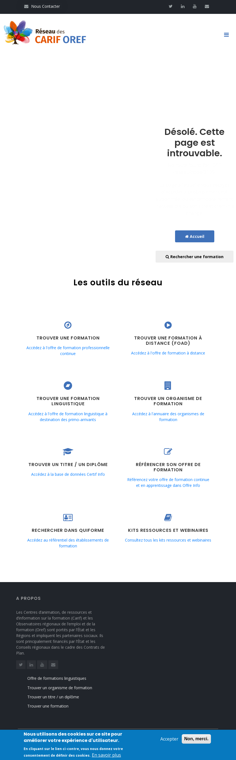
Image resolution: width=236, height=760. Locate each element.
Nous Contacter (42, 6)
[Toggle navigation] (228, 35)
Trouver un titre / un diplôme (59, 696)
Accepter (169, 741)
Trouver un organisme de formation (65, 687)
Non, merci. (196, 741)
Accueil (194, 236)
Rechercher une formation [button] (194, 256)
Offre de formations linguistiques (62, 678)
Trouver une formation (54, 706)
